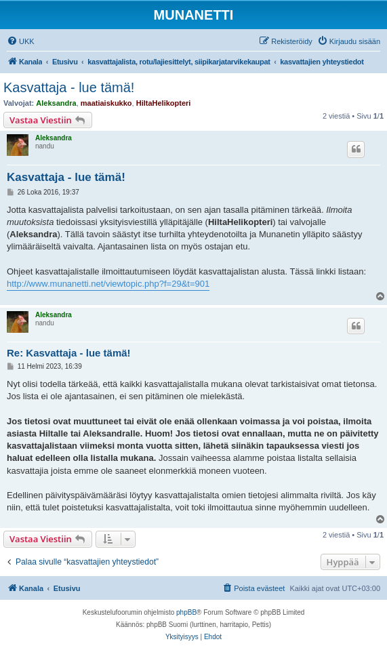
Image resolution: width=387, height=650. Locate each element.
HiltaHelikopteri (163, 103)
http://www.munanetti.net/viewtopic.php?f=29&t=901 (108, 284)
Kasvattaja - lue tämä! (68, 87)
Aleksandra (56, 103)
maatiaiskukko (106, 103)
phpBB (186, 612)
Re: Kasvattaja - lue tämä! (69, 353)
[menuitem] (21, 41)
